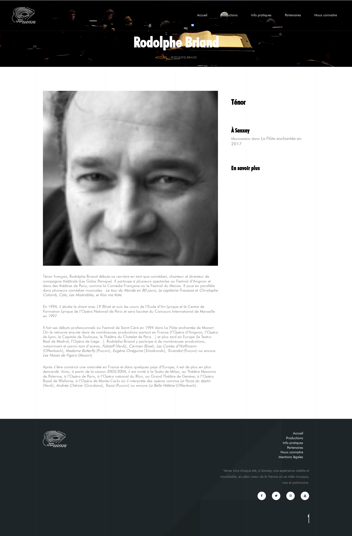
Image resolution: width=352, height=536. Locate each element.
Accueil (202, 15)
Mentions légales (291, 457)
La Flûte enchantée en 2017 (266, 141)
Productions (229, 15)
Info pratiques (261, 15)
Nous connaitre (325, 15)
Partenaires (293, 15)
